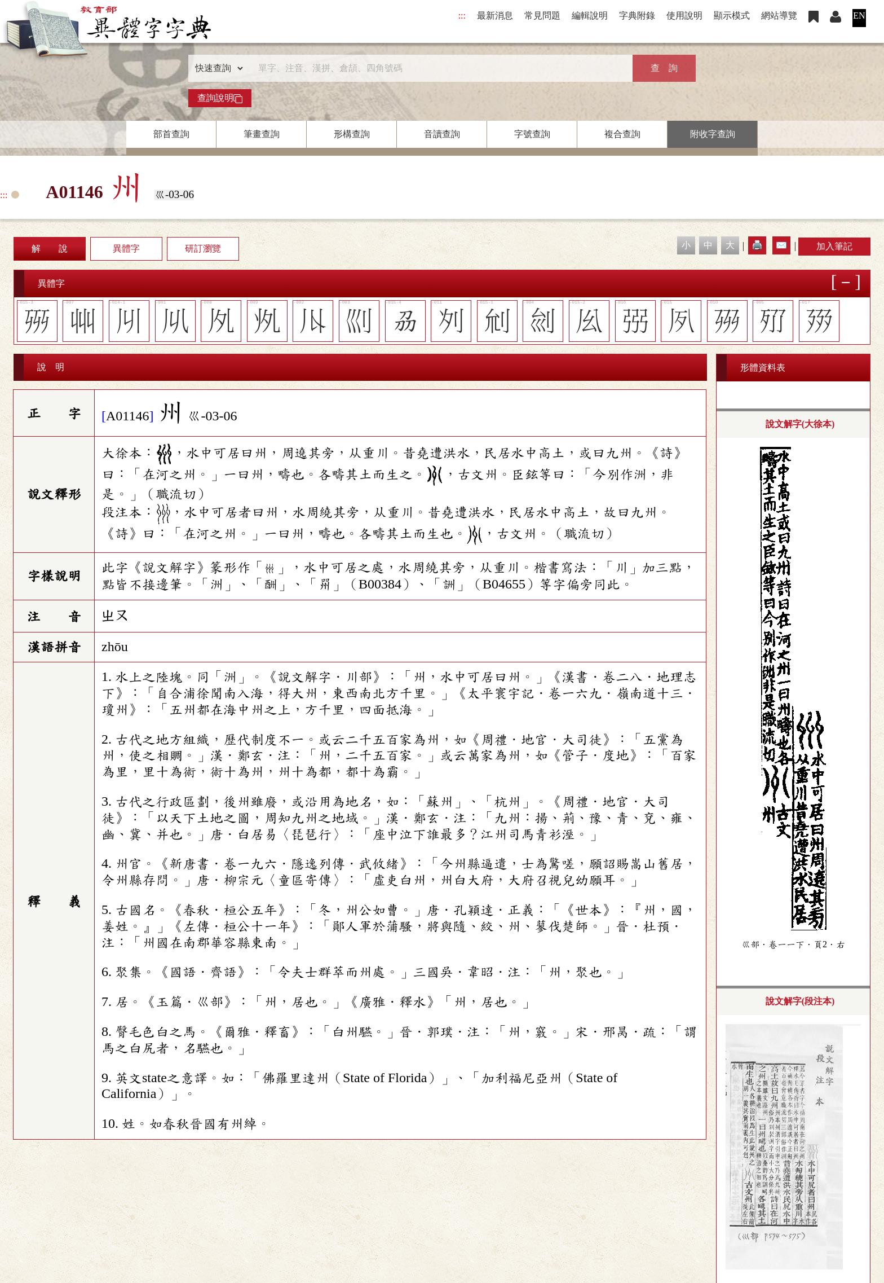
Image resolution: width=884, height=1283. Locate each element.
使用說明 (684, 15)
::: (462, 15)
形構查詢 (352, 134)
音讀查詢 (442, 134)
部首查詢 (171, 134)
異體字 (126, 248)
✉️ (781, 245)
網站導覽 (779, 15)
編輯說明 (590, 15)
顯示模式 (732, 15)
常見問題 (542, 15)
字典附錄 (637, 15)
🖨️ (757, 245)
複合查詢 (622, 134)
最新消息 (495, 15)
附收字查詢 (712, 134)
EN (859, 15)
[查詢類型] (216, 68)
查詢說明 (219, 98)
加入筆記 (834, 246)
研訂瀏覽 (203, 248)
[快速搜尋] (438, 68)
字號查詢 (532, 134)
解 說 (50, 248)
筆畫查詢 (262, 134)
